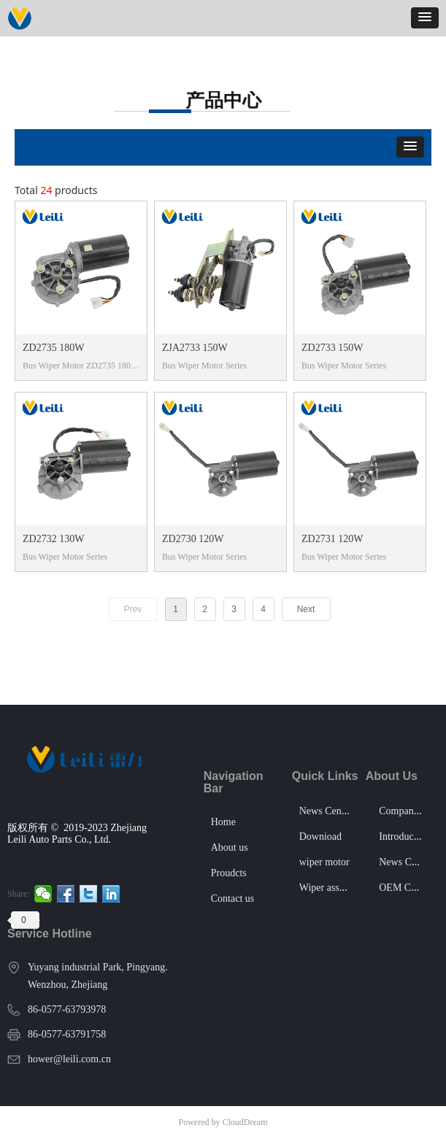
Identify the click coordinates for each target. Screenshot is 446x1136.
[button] (425, 17)
